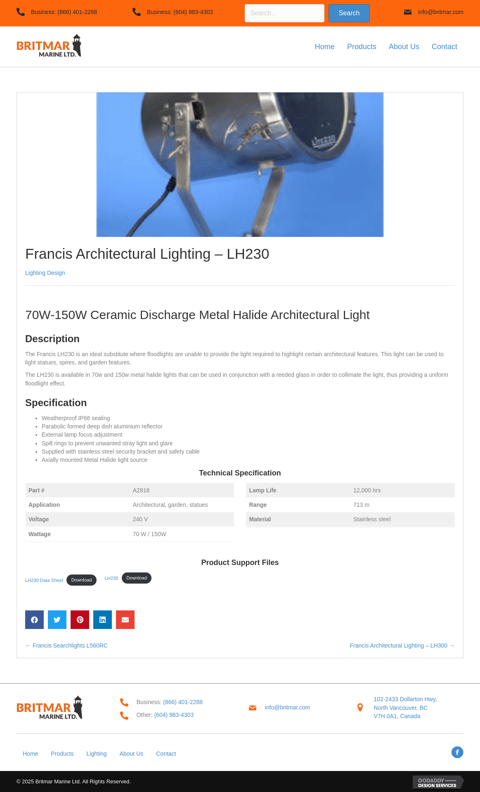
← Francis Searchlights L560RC (66, 645)
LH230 (111, 577)
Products (62, 753)
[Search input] (284, 13)
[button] (349, 13)
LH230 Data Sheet (44, 579)
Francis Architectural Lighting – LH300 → (402, 645)
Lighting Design (45, 273)
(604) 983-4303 (193, 12)
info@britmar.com (440, 12)
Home (30, 753)
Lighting (97, 753)
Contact (166, 753)
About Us (132, 753)
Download (81, 579)
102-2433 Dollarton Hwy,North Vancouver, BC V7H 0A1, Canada (405, 707)
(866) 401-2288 (77, 12)
